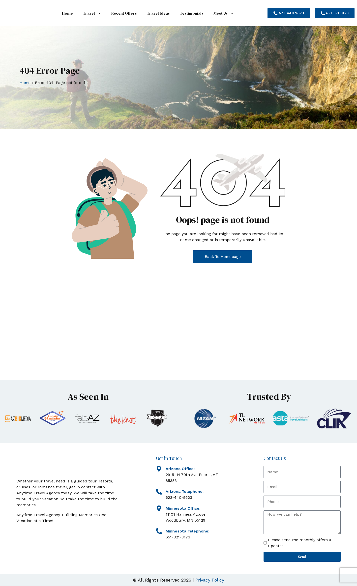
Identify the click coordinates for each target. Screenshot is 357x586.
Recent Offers (124, 13)
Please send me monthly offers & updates (299, 543)
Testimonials (192, 13)
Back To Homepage (223, 256)
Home (67, 13)
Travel (92, 13)
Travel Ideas (158, 13)
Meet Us (223, 13)
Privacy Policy (209, 580)
